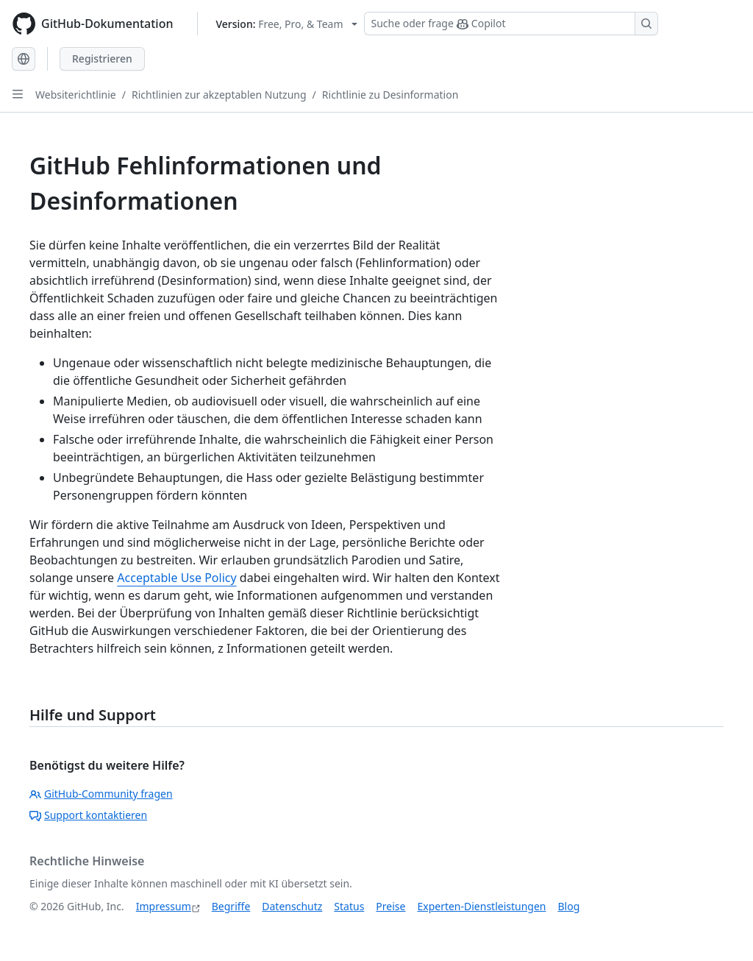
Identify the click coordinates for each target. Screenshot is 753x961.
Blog (569, 906)
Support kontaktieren (88, 815)
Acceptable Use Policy (176, 578)
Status (349, 906)
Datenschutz (292, 906)
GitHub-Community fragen (101, 794)
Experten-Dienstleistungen (481, 906)
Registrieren (102, 58)
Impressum (163, 906)
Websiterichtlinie (75, 95)
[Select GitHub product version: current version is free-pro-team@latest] (287, 24)
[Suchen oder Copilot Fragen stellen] (511, 23)
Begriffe (231, 906)
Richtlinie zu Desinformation (390, 95)
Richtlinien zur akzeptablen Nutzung (219, 95)
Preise (390, 906)
